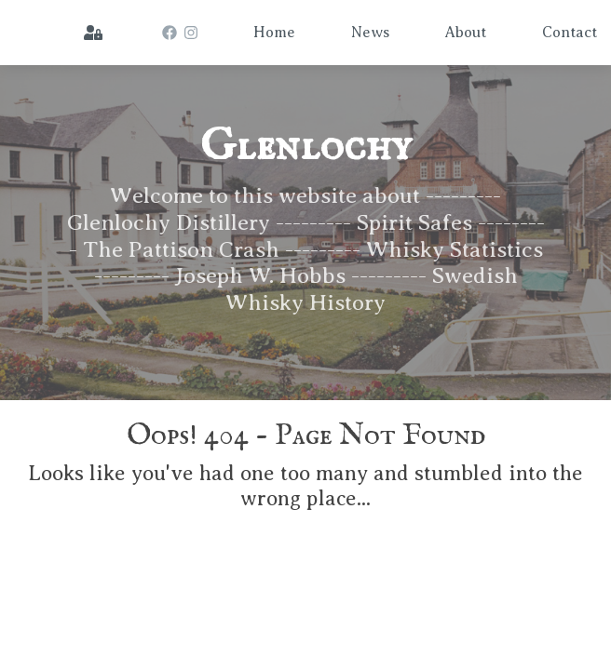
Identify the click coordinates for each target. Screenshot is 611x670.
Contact (569, 32)
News (370, 32)
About (465, 32)
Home (274, 32)
